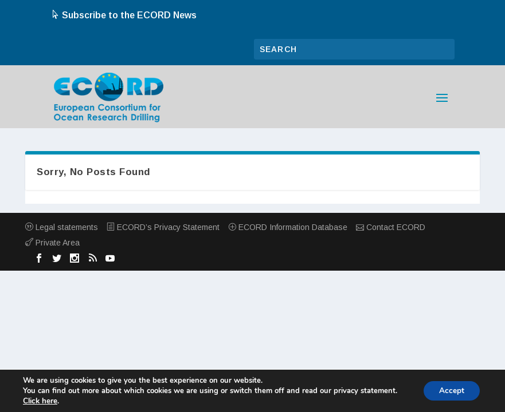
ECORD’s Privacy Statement (163, 227)
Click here (40, 401)
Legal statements (61, 227)
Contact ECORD (390, 227)
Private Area (52, 242)
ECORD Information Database (287, 227)
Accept (450, 390)
